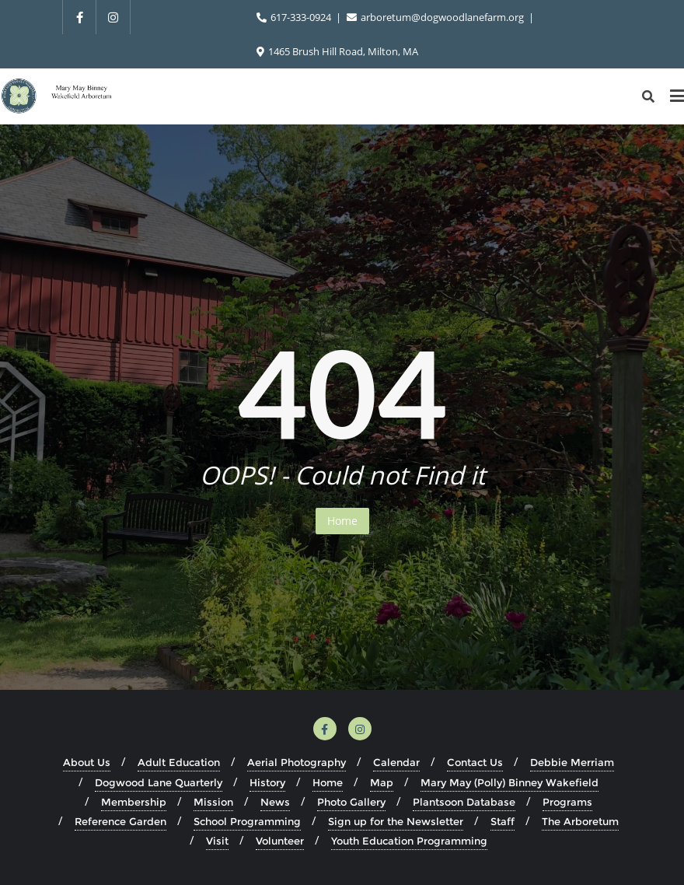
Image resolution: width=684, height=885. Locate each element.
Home (342, 520)
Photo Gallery (351, 802)
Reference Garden (120, 821)
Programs (567, 802)
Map (381, 782)
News (275, 802)
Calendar (396, 762)
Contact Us (475, 762)
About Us (86, 762)
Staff (502, 821)
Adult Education (179, 762)
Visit (217, 840)
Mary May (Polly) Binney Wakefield (509, 782)
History (267, 782)
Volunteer (280, 840)
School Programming (247, 821)
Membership (133, 802)
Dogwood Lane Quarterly (158, 782)
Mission (213, 802)
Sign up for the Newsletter (395, 821)
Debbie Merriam (572, 762)
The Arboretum (580, 821)
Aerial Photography (296, 762)
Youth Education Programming (409, 840)
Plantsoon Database (464, 802)
